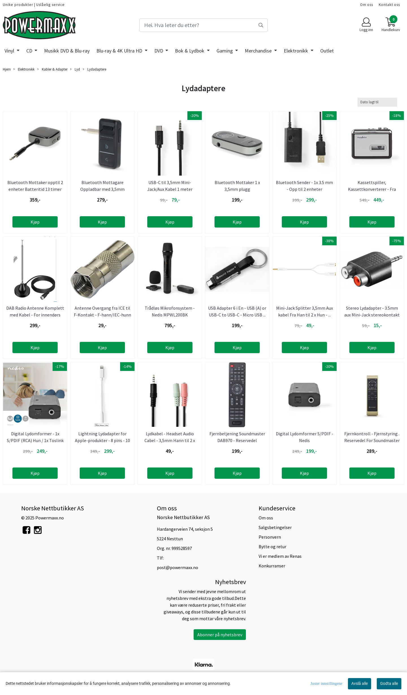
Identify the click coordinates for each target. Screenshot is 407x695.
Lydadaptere (94, 69)
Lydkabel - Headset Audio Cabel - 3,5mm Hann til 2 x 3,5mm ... (169, 440)
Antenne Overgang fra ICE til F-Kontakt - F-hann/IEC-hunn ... (102, 314)
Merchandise (259, 50)
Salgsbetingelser (275, 527)
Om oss (366, 4)
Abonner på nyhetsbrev (219, 634)
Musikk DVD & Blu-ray (67, 50)
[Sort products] (377, 102)
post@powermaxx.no (177, 567)
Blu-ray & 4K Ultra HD (119, 50)
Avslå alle (359, 683)
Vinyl (10, 50)
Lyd (75, 69)
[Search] (203, 25)
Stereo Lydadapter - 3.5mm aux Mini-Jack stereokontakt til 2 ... (372, 314)
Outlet (327, 50)
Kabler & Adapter (52, 69)
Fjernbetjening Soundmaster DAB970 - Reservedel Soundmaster (237, 440)
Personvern (270, 537)
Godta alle (389, 683)
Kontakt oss (389, 4)
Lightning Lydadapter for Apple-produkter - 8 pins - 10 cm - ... (102, 440)
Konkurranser (272, 566)
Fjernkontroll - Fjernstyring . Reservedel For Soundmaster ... (372, 440)
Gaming (225, 50)
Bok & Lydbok (190, 50)
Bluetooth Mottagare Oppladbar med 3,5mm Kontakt (102, 189)
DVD (159, 50)
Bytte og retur (272, 546)
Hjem (7, 69)
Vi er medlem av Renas (280, 556)
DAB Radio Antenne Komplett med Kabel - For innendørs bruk (35, 314)
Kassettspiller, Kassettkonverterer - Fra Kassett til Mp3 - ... (372, 189)
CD (29, 50)
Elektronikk (296, 50)
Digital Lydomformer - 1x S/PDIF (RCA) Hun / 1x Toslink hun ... (35, 440)
